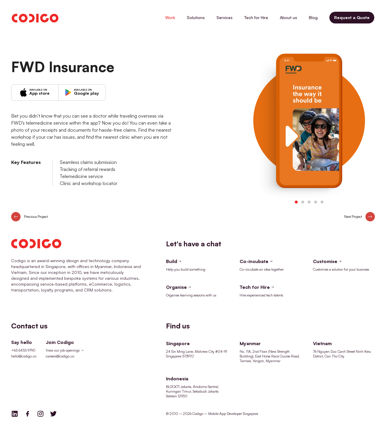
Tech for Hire (256, 17)
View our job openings (65, 350)
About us (288, 17)
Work (170, 17)
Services (224, 17)
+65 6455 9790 (23, 350)
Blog (313, 17)
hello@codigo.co (23, 356)
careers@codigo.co (60, 356)
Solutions (196, 17)
